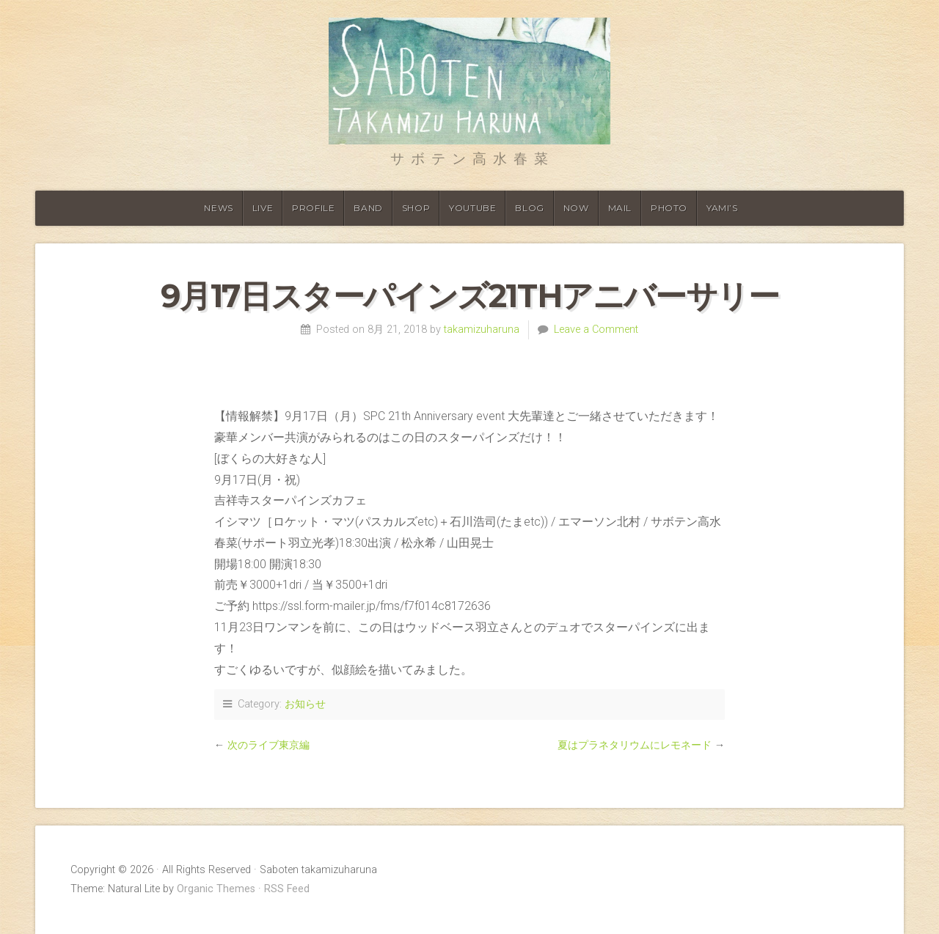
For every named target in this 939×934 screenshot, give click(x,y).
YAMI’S (722, 207)
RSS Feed (287, 889)
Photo (669, 207)
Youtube (472, 207)
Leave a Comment (596, 329)
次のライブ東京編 (268, 745)
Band (368, 207)
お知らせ (305, 704)
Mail (620, 207)
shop (416, 207)
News (218, 207)
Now (576, 207)
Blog (529, 207)
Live (262, 207)
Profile (313, 207)
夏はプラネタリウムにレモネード (635, 745)
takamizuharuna (481, 329)
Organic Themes (216, 889)
